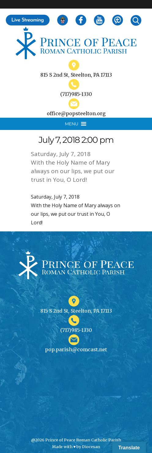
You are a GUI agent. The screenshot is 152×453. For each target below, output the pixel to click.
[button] (71, 124)
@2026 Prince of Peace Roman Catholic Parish (76, 439)
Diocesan (91, 446)
